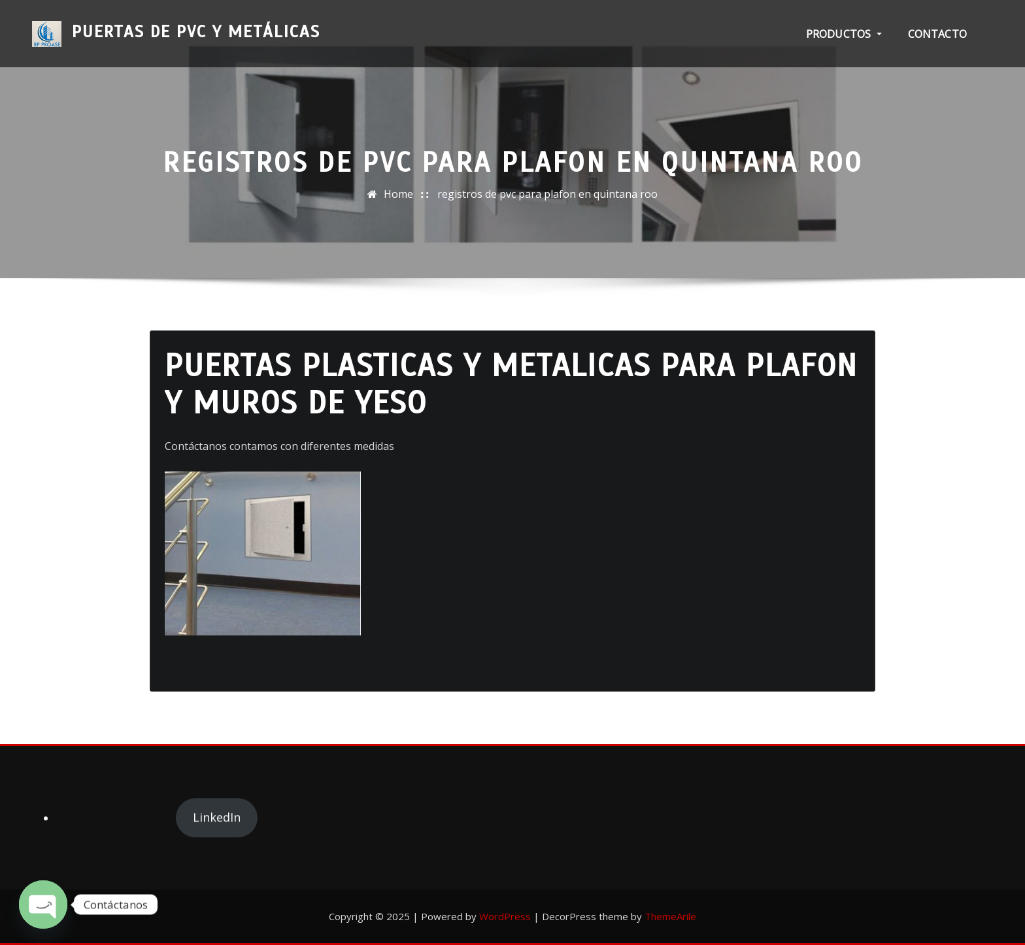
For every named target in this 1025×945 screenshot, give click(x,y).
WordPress (505, 916)
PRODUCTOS (844, 34)
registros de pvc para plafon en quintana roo (547, 194)
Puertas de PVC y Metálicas (196, 25)
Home (398, 194)
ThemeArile (670, 916)
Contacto (937, 34)
